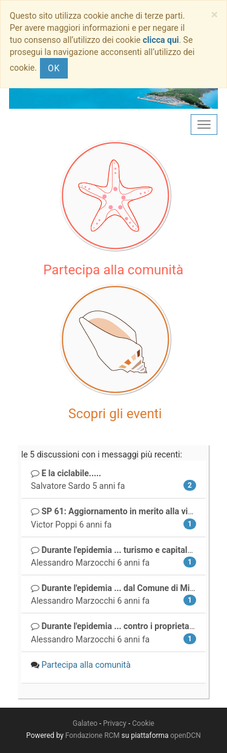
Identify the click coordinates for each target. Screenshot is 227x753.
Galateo (85, 723)
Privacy (114, 723)
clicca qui (161, 40)
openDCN (185, 735)
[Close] (214, 14)
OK (54, 68)
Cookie (143, 723)
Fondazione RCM (92, 735)
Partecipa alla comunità (85, 665)
